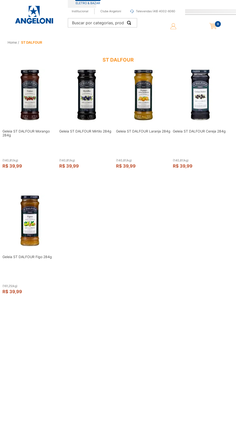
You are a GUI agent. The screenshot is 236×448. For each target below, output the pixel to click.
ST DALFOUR (31, 42)
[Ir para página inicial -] (34, 15)
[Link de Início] (13, 42)
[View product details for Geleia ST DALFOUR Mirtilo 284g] (86, 122)
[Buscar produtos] (130, 22)
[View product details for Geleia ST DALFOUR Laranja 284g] (143, 122)
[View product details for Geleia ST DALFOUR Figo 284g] (29, 248)
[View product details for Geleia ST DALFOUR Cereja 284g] (200, 122)
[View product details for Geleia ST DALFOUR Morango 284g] (29, 122)
